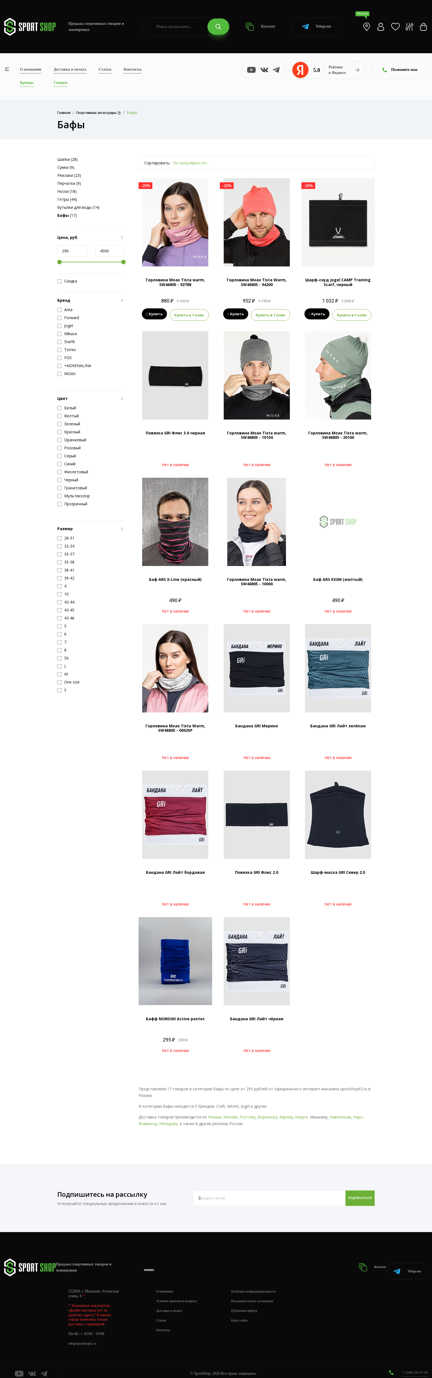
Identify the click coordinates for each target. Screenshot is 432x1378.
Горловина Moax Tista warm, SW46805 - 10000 (256, 580)
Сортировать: (157, 162)
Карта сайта (248, 1312)
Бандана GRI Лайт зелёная (338, 724)
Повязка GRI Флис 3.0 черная (175, 431)
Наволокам (340, 1115)
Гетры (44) (67, 199)
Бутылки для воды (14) (78, 207)
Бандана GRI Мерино (256, 724)
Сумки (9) (65, 167)
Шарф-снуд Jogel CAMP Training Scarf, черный (338, 282)
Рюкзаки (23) (69, 175)
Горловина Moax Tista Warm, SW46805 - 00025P (175, 726)
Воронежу (267, 1115)
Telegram (316, 26)
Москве (230, 1115)
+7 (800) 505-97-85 (412, 1364)
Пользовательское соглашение (263, 1293)
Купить (154, 314)
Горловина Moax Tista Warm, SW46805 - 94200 (257, 282)
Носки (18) (67, 191)
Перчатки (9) (69, 183)
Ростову (248, 1115)
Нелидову (168, 1122)
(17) (67, 215)
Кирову (286, 1115)
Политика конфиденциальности (265, 1283)
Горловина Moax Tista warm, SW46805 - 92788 (175, 282)
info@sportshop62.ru (84, 1335)
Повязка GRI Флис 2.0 (256, 870)
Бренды (26, 83)
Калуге (301, 1115)
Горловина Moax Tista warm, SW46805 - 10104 (256, 434)
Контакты (132, 69)
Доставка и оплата (70, 69)
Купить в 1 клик (189, 314)
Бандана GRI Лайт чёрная (256, 1017)
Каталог (260, 26)
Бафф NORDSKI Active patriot (175, 1017)
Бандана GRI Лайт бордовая (175, 870)
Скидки (60, 83)
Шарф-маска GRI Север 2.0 (338, 870)
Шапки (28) (67, 159)
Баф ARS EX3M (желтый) (338, 577)
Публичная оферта (254, 1302)
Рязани (214, 1115)
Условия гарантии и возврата (180, 1293)
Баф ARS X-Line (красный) (175, 577)
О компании (30, 69)
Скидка (67, 281)
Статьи (105, 69)
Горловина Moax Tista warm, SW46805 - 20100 (338, 434)
